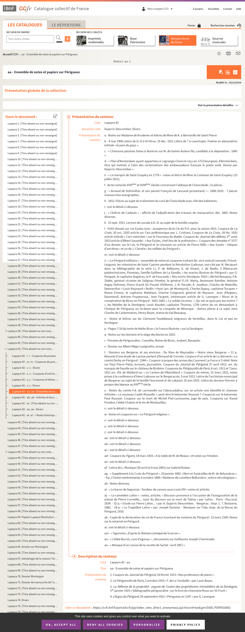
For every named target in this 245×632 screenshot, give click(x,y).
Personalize (147, 624)
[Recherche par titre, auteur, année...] (30, 39)
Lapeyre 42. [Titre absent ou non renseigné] (31, 349)
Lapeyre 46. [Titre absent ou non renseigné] (33, 440)
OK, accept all (61, 624)
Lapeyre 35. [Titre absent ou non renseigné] (33, 307)
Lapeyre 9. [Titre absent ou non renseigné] (32, 153)
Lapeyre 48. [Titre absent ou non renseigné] (31, 452)
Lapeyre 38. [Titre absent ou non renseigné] (33, 325)
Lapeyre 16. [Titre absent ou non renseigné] (33, 194)
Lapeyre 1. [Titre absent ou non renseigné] (32, 123)
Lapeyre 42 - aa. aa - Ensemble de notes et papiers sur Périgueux (35, 391)
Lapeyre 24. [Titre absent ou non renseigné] (33, 242)
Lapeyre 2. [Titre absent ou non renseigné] (32, 129)
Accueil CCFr (10, 54)
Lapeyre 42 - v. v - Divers (26, 367)
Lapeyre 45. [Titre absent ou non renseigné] (33, 434)
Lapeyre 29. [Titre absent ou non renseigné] (33, 271)
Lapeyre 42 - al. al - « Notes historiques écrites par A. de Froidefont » (35, 415)
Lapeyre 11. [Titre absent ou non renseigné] (33, 165)
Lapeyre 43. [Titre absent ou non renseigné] (33, 422)
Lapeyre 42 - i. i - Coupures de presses (34, 356)
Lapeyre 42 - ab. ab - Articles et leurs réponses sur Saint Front (35, 397)
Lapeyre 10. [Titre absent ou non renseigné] (33, 159)
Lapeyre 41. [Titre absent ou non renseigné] (33, 343)
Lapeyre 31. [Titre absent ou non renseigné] (33, 283)
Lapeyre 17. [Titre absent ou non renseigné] (33, 200)
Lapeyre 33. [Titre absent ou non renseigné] (33, 295)
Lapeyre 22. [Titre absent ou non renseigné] (33, 230)
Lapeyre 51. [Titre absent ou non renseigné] (33, 469)
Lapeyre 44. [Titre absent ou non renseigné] (33, 428)
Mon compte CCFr (161, 9)
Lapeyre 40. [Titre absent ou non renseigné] (33, 337)
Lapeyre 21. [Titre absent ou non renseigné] (33, 224)
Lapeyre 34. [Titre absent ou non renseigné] (33, 301)
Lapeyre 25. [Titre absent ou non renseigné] (33, 248)
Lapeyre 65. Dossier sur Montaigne (28, 546)
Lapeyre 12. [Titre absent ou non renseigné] (33, 171)
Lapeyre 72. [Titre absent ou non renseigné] (33, 588)
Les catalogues (25, 25)
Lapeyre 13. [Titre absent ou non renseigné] (33, 177)
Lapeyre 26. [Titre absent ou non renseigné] (33, 254)
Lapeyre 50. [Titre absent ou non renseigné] (33, 463)
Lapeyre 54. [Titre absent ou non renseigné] (33, 487)
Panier (194, 25)
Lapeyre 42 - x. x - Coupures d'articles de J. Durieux (35, 373)
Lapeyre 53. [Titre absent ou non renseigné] (33, 481)
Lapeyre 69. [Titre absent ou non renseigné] (33, 570)
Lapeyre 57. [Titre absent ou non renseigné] (33, 505)
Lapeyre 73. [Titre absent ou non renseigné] (33, 594)
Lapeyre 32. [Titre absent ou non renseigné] (33, 289)
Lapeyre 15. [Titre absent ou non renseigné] (33, 188)
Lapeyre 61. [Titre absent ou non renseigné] (33, 529)
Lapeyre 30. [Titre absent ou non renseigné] (33, 277)
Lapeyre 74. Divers (18, 600)
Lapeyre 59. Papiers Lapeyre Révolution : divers (33, 517)
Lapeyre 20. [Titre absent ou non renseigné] (33, 218)
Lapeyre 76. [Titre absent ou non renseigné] (33, 612)
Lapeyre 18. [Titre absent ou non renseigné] (33, 206)
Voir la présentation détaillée (216, 105)
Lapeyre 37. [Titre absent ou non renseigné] (33, 319)
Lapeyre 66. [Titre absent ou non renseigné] (33, 552)
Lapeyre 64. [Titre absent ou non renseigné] (33, 541)
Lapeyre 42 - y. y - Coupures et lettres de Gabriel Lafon (35, 379)
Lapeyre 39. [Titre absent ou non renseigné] (31, 331)
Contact (227, 9)
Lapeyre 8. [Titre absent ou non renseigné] (32, 147)
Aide (238, 9)
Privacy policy (185, 624)
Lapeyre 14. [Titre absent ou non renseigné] (33, 183)
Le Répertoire (66, 25)
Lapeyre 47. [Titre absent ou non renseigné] (33, 446)
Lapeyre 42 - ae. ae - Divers (27, 409)
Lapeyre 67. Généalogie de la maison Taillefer (33, 558)
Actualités (213, 9)
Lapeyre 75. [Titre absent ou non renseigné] (33, 606)
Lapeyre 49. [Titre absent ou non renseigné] (33, 458)
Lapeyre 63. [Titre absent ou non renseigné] (33, 535)
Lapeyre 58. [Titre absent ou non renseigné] (33, 511)
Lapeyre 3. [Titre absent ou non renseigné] (32, 135)
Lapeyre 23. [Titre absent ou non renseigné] (33, 236)
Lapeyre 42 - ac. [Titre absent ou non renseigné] (35, 403)
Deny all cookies (105, 624)
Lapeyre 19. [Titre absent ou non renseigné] (33, 212)
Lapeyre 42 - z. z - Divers (26, 385)
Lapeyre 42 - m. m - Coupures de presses (35, 362)
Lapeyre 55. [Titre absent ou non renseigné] (33, 493)
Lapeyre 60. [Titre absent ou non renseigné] (33, 523)
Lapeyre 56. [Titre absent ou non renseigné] (33, 499)
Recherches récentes (226, 25)
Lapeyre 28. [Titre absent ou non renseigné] (33, 266)
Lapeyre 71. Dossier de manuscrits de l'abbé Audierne (33, 582)
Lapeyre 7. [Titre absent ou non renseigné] (32, 141)
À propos (198, 9)
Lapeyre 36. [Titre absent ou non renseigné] (33, 313)
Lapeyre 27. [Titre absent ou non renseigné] (33, 260)
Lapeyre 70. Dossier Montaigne (26, 576)
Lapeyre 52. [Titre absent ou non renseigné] (33, 475)
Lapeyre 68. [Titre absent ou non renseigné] (33, 564)
